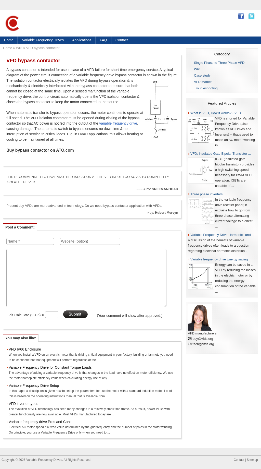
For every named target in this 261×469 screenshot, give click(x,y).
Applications (82, 40)
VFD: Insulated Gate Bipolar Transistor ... (220, 153)
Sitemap (252, 460)
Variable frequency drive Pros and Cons (40, 422)
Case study (202, 75)
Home (9, 40)
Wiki (19, 48)
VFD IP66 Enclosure (25, 349)
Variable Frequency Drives (43, 40)
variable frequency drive (118, 123)
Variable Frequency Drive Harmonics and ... (222, 235)
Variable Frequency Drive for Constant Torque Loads (50, 367)
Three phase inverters (206, 194)
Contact (121, 40)
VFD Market (203, 82)
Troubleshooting (206, 88)
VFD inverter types (23, 404)
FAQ (103, 40)
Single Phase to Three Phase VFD (219, 63)
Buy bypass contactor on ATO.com (40, 150)
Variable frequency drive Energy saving (219, 259)
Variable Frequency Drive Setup (34, 385)
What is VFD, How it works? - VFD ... (217, 113)
